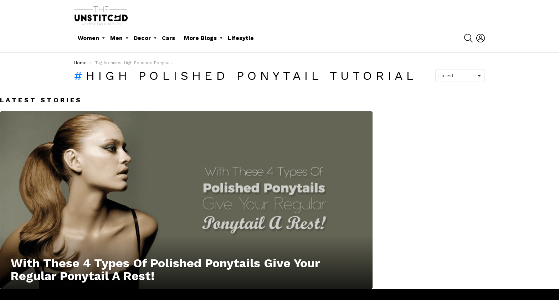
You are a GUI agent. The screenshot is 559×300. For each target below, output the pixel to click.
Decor (142, 38)
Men (116, 38)
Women (88, 38)
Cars (168, 38)
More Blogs (200, 38)
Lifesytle (241, 38)
